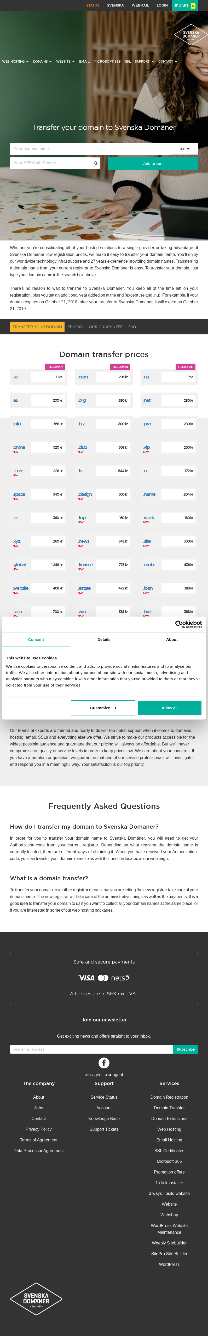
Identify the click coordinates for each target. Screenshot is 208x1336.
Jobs (38, 1108)
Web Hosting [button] (15, 61)
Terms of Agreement (38, 1140)
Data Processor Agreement (39, 1150)
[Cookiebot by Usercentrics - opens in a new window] (179, 624)
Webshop (169, 1215)
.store (18, 471)
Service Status (103, 1097)
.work (148, 518)
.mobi (148, 565)
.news (83, 541)
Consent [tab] (36, 639)
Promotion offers (169, 1172)
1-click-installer (169, 1183)
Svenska (115, 5)
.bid (146, 612)
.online (19, 447)
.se (15, 377)
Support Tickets (104, 1129)
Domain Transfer (169, 1108)
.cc (15, 518)
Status (92, 5)
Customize (103, 707)
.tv (80, 471)
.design (84, 494)
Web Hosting (169, 1129)
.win (81, 612)
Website (169, 1204)
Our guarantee (106, 326)
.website (20, 588)
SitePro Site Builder (169, 1253)
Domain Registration (169, 1097)
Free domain (55, 367)
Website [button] (65, 61)
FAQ (132, 326)
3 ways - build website (169, 1193)
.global (19, 565)
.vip (146, 447)
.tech (17, 612)
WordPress (169, 1264)
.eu (15, 400)
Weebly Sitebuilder (169, 1243)
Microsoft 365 (107, 61)
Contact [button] (168, 61)
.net (146, 400)
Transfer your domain (37, 326)
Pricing (75, 326)
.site (147, 541)
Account (104, 1108)
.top (81, 518)
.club (82, 447)
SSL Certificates (169, 1150)
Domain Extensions (169, 1118)
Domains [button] (42, 61)
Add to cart (153, 163)
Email (84, 61)
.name (149, 494)
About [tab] (172, 639)
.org (81, 400)
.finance (85, 565)
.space (19, 494)
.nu (146, 377)
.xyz (16, 541)
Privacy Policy (39, 1129)
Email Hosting (169, 1140)
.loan (147, 588)
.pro (147, 424)
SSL (128, 61)
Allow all (170, 707)
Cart (184, 5)
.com (83, 377)
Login (162, 5)
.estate (84, 588)
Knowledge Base (104, 1118)
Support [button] (144, 61)
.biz (81, 424)
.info (17, 424)
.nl (145, 471)
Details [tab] (104, 639)
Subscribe (186, 1049)
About (38, 1097)
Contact (38, 1118)
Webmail (140, 5)
